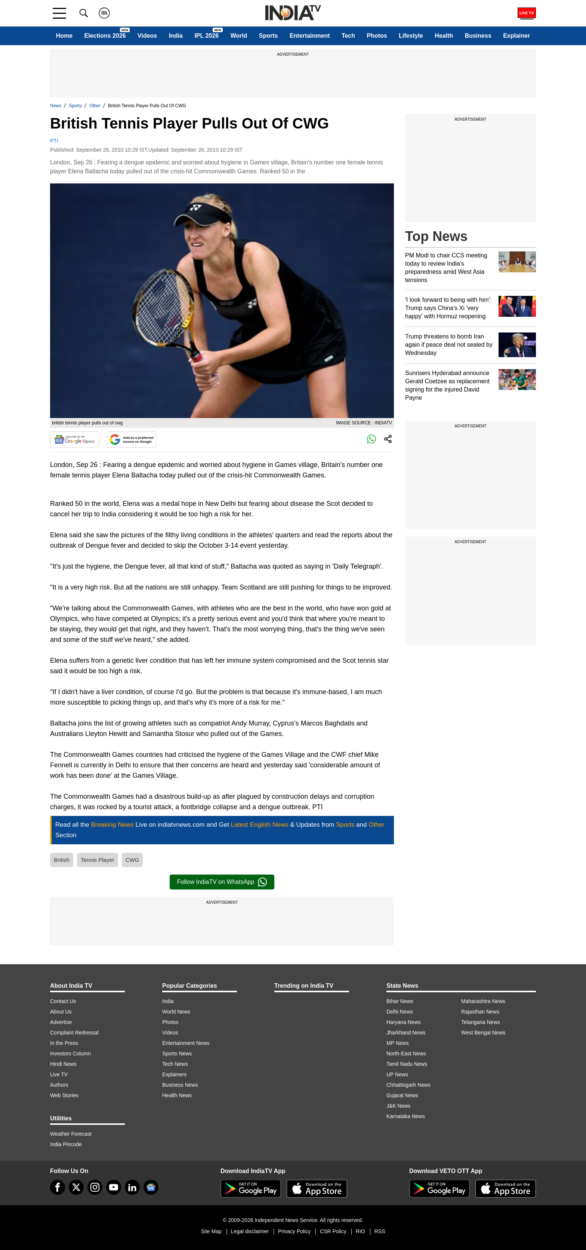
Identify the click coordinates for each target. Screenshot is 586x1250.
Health (444, 36)
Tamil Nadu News (406, 1064)
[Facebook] (57, 1187)
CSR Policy (333, 1231)
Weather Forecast (71, 1134)
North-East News (406, 1053)
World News (176, 1012)
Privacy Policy (294, 1231)
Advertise (61, 1022)
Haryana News (403, 1022)
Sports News (177, 1053)
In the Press (64, 1043)
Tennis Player (97, 860)
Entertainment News (185, 1043)
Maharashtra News (483, 1001)
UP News (397, 1074)
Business (478, 36)
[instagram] (94, 1187)
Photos (377, 36)
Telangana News (480, 1022)
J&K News (398, 1106)
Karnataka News (405, 1116)
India (176, 36)
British (62, 860)
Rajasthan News (480, 1012)
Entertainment (310, 36)
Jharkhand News (405, 1033)
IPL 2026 (206, 36)
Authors (59, 1085)
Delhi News (399, 1012)
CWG (132, 860)
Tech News (175, 1064)
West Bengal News (483, 1033)
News (55, 105)
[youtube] (113, 1187)
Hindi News (63, 1064)
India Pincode (66, 1144)
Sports (268, 36)
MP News (397, 1043)
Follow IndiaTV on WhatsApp (222, 882)
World (238, 36)
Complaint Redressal (74, 1033)
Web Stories (64, 1095)
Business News (180, 1085)
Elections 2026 (105, 36)
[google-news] (151, 1187)
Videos (147, 36)
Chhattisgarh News (408, 1085)
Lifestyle (411, 36)
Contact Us (63, 1001)
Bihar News (399, 1001)
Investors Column (70, 1053)
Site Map (211, 1231)
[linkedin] (132, 1187)
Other (95, 105)
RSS (379, 1231)
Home (64, 36)
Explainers (174, 1074)
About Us (61, 1012)
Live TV (59, 1074)
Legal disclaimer (250, 1231)
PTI (54, 141)
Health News (177, 1095)
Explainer (516, 36)
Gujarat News (402, 1095)
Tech (348, 36)
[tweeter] (76, 1187)
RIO (360, 1231)
